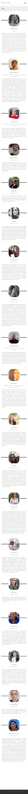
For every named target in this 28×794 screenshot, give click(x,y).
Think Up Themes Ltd (12, 791)
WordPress (23, 791)
